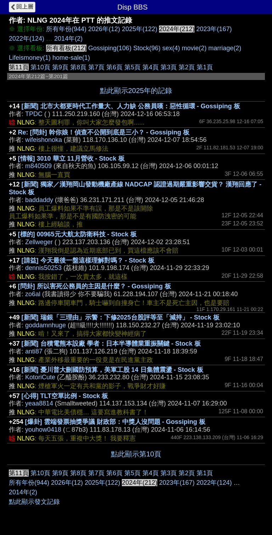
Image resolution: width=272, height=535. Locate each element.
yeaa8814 (39, 403)
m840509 (38, 165)
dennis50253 (43, 267)
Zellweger (39, 242)
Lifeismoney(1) (30, 57)
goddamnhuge (45, 325)
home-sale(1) (71, 57)
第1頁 (205, 67)
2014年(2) (68, 38)
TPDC (33, 113)
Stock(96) (146, 48)
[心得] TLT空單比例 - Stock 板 (65, 395)
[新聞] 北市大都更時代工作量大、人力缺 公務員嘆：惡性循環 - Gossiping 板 (131, 106)
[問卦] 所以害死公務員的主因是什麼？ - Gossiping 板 (94, 286)
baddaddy (39, 199)
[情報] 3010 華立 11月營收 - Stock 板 (71, 158)
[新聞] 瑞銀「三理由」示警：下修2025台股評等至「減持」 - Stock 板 (121, 317)
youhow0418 (43, 429)
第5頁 (132, 67)
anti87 (33, 351)
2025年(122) (139, 29)
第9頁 (60, 67)
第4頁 (150, 67)
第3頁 (168, 67)
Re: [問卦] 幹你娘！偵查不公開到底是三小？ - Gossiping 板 (103, 132)
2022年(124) (26, 38)
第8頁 (78, 67)
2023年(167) (214, 29)
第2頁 (186, 67)
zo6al (32, 294)
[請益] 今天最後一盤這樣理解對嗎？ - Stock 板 (88, 260)
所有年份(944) (66, 29)
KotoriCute (40, 377)
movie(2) (194, 48)
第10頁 (40, 67)
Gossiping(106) (109, 48)
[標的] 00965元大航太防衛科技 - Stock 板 (77, 234)
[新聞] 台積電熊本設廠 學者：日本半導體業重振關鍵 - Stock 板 (111, 343)
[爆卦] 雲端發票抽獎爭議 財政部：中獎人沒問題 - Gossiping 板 (115, 421)
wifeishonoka (43, 139)
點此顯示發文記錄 (34, 501)
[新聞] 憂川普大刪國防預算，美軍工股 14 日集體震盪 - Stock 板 (112, 369)
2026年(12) (104, 29)
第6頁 (114, 67)
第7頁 (96, 67)
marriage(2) (224, 48)
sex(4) (171, 48)
